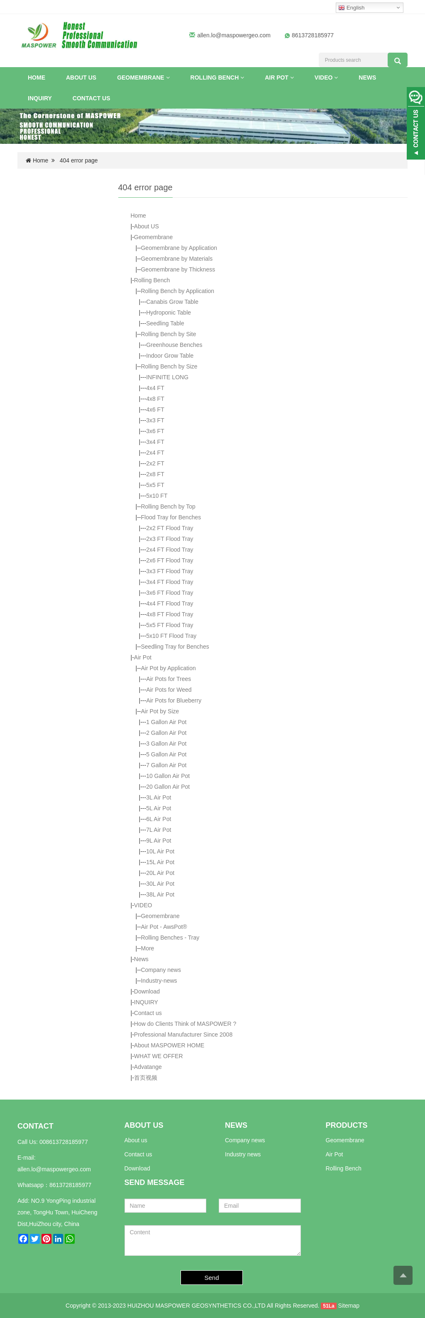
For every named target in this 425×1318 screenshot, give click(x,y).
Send (212, 1277)
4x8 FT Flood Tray (169, 614)
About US (81, 77)
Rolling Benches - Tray (170, 937)
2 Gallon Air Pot (166, 732)
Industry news (243, 1154)
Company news (161, 970)
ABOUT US (144, 1125)
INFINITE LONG (167, 377)
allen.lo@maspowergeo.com (234, 35)
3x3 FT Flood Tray (169, 571)
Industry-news (159, 980)
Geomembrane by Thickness (178, 269)
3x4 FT (155, 442)
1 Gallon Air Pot (166, 722)
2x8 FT (155, 474)
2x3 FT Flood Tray (169, 538)
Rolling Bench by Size (169, 366)
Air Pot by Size (160, 711)
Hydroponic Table (168, 312)
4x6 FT (155, 409)
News (367, 77)
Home (36, 77)
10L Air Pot (160, 851)
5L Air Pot (158, 808)
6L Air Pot (158, 819)
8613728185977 (70, 1185)
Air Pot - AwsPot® (164, 926)
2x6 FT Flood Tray (169, 560)
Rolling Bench (217, 77)
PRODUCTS (347, 1125)
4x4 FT (155, 388)
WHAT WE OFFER (158, 1056)
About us (136, 1140)
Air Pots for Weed (168, 689)
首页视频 (145, 1077)
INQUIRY (40, 98)
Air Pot (279, 77)
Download (147, 991)
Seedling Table (165, 323)
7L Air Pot (158, 829)
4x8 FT (155, 398)
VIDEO (326, 77)
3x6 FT (155, 431)
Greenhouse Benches (174, 345)
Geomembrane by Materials (176, 258)
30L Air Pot (160, 883)
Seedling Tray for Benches (175, 646)
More (147, 948)
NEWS (236, 1125)
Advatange (148, 1067)
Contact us (91, 98)
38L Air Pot (160, 894)
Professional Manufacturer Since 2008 (183, 1034)
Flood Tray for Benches (171, 517)
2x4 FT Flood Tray (169, 549)
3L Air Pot (158, 797)
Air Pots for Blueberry (173, 700)
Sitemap (348, 1305)
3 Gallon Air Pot (166, 743)
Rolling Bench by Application (177, 291)
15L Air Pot (160, 862)
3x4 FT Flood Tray (169, 582)
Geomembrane (143, 77)
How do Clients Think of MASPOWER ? (185, 1023)
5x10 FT (156, 495)
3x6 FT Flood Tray (169, 592)
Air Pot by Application (168, 668)
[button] (168, 77)
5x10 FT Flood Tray (171, 635)
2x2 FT (155, 463)
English (351, 8)
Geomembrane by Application (179, 248)
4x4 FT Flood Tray (169, 603)
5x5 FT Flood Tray (169, 625)
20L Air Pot (160, 873)
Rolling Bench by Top (168, 506)
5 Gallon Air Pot (166, 754)
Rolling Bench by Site (168, 334)
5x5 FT (155, 485)
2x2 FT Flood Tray (169, 528)
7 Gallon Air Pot (166, 765)
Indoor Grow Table (169, 355)
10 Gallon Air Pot (168, 776)
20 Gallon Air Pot (168, 786)
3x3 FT (155, 420)
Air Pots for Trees (168, 679)
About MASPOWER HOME (169, 1045)
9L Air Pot (158, 840)
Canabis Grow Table (172, 301)
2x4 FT (155, 452)
